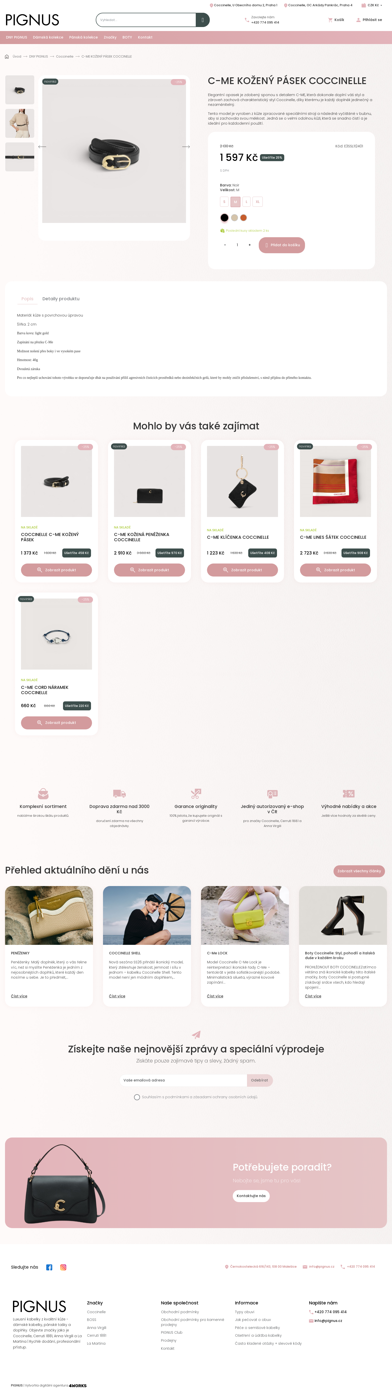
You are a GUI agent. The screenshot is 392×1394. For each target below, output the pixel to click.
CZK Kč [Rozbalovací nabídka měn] (373, 5)
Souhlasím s (200, 1097)
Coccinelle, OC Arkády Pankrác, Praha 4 (317, 5)
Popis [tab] (28, 299)
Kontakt (167, 1348)
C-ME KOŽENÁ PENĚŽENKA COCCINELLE (141, 537)
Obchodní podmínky (180, 1311)
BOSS (91, 1319)
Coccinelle (96, 1311)
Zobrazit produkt (56, 570)
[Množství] (237, 245)
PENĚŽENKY (20, 953)
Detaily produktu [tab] (61, 299)
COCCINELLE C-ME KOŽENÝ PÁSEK (50, 537)
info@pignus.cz (318, 1266)
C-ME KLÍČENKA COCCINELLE (238, 537)
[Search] (153, 20)
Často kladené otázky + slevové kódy (268, 1343)
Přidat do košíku (282, 245)
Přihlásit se (369, 20)
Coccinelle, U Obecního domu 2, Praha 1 (243, 5)
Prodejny (168, 1340)
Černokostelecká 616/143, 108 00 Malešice (260, 1267)
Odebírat (259, 1080)
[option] (19, 90)
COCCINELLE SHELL (124, 953)
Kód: (339, 146)
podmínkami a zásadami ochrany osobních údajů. (211, 1096)
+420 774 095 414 (265, 22)
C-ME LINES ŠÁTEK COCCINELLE (333, 537)
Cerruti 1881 (96, 1335)
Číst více (19, 996)
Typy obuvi (244, 1311)
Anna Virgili (96, 1327)
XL (258, 201)
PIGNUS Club (171, 1332)
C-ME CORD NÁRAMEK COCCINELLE (44, 690)
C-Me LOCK (217, 953)
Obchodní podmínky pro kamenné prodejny (192, 1322)
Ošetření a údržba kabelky (258, 1335)
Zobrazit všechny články (359, 871)
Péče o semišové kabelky (257, 1327)
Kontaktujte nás (251, 1195)
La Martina (96, 1343)
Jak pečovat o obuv (253, 1319)
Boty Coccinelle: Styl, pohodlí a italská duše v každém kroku (340, 956)
